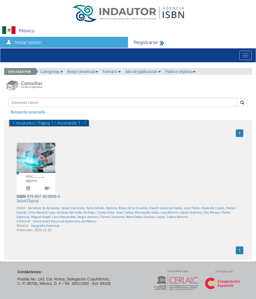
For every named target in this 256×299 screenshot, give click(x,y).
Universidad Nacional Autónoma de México (64, 221)
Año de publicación (143, 71)
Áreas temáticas (82, 71)
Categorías (51, 71)
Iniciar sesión (28, 42)
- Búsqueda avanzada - (27, 112)
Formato (112, 71)
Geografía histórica (45, 226)
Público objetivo (180, 71)
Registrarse (146, 42)
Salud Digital (28, 201)
